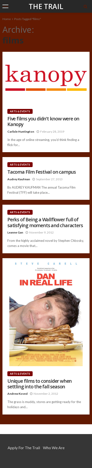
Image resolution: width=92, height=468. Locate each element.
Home (6, 19)
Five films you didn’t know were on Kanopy (43, 121)
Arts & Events (20, 111)
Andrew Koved (17, 393)
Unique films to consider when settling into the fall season (39, 384)
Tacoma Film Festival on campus (41, 172)
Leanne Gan (15, 232)
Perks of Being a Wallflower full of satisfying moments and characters (45, 222)
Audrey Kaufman (18, 179)
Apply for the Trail (24, 447)
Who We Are (54, 447)
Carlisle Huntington (20, 131)
